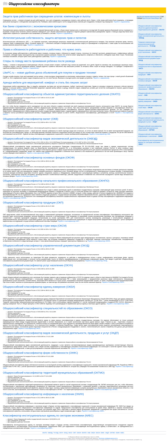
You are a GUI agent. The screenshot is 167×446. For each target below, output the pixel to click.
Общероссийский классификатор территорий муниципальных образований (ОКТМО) (54, 372)
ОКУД (66, 433)
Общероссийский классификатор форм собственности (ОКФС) (40, 352)
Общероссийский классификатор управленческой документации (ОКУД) (46, 245)
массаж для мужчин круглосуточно (148, 16)
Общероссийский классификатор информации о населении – (150, 135)
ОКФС (103, 433)
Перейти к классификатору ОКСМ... (99, 241)
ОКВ (88, 433)
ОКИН (118, 433)
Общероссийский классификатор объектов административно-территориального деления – (151, 28)
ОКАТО (44, 433)
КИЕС (122, 433)
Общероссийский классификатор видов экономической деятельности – (151, 36)
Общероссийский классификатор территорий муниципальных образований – (150, 128)
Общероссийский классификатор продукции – (150, 74)
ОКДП (107, 433)
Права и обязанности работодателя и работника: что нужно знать (42, 49)
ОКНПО (84, 433)
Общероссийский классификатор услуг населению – (150, 51)
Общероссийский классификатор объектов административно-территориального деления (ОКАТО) (61, 94)
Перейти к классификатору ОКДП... (82, 348)
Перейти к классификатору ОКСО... (29, 328)
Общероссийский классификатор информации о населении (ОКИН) (43, 394)
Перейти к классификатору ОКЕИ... (118, 304)
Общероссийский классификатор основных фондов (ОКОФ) (39, 157)
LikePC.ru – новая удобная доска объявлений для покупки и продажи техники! (49, 72)
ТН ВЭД (56, 433)
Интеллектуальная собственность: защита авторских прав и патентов (44, 37)
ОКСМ (98, 433)
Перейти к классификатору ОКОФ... (27, 176)
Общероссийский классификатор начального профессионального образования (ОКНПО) (56, 180)
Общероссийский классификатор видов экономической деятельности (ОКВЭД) (50, 138)
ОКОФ (79, 433)
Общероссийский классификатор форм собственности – (150, 113)
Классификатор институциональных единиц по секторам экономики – (151, 142)
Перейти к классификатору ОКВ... (100, 134)
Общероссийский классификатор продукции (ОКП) (33, 202)
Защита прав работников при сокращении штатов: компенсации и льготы (46, 16)
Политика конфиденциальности (108, 438)
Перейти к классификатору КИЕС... (41, 428)
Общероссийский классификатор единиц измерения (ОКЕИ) (39, 286)
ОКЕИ (93, 433)
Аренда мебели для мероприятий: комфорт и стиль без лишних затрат (45, 82)
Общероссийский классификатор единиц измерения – (150, 100)
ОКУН (61, 433)
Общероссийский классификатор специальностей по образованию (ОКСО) (47, 308)
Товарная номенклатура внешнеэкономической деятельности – (146, 44)
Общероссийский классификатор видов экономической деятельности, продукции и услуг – (151, 120)
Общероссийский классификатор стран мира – (150, 106)
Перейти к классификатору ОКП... (69, 221)
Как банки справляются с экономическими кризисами (34, 26)
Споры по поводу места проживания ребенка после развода (39, 61)
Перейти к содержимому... (122, 22)
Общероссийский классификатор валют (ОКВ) (30, 118)
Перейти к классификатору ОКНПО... (15, 198)
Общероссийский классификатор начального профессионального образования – (150, 87)
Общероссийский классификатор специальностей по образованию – (150, 66)
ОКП (74, 433)
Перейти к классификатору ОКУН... (113, 282)
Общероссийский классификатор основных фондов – (150, 80)
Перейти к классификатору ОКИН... (93, 411)
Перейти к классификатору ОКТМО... (106, 389)
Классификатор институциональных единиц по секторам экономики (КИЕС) (48, 415)
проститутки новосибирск (151, 18)
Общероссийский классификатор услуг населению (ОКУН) (38, 265)
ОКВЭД (50, 433)
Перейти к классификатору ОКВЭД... (38, 153)
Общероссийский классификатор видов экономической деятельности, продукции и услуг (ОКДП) (61, 332)
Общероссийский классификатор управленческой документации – (150, 58)
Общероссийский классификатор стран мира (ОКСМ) (35, 225)
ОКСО (70, 433)
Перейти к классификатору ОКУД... (96, 261)
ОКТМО (112, 433)
